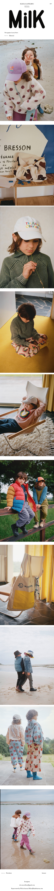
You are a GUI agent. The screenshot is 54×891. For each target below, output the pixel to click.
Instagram (27, 881)
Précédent (9, 873)
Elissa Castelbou (27, 4)
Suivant (44, 873)
